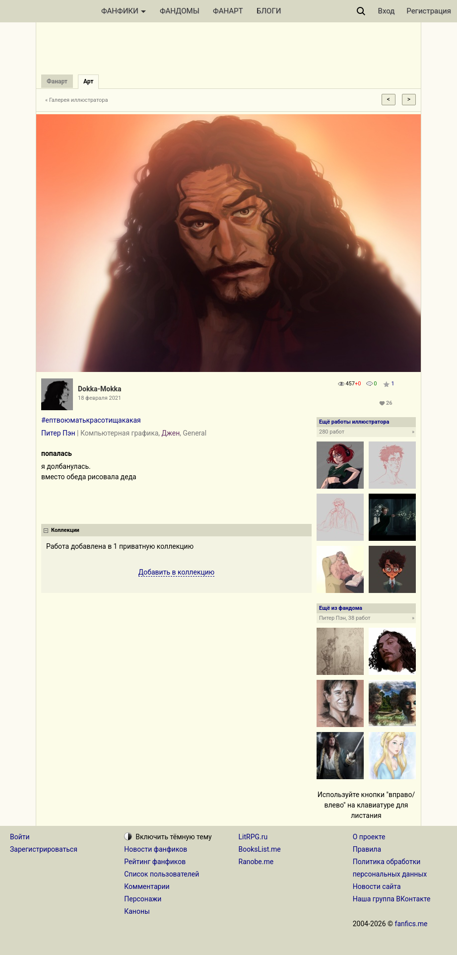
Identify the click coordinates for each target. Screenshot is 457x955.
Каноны (137, 911)
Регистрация (428, 10)
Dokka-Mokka (100, 389)
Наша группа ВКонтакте (392, 899)
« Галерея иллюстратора (76, 100)
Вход (386, 10)
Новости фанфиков (155, 849)
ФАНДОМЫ (179, 10)
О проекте (369, 837)
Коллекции (65, 530)
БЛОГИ (269, 10)
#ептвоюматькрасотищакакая (91, 420)
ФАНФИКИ (123, 10)
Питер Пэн (58, 433)
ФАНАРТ (228, 10)
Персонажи (142, 899)
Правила (367, 849)
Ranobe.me (256, 862)
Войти (20, 837)
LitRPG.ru (253, 837)
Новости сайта (377, 886)
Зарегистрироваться (43, 849)
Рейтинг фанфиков (155, 862)
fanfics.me (411, 924)
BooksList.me (260, 849)
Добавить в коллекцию (176, 572)
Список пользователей (161, 874)
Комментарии (146, 886)
